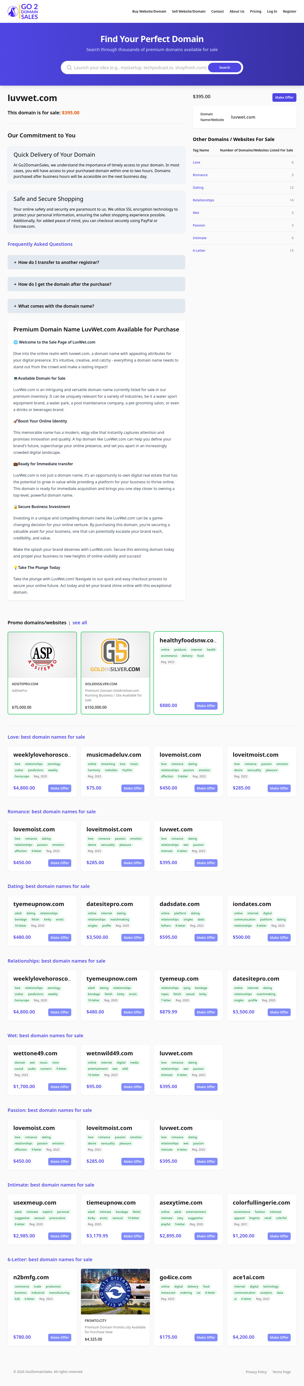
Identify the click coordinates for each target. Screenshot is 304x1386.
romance (177, 764)
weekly (53, 770)
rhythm (127, 770)
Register (289, 11)
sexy (180, 1218)
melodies (111, 770)
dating (192, 764)
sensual (39, 1218)
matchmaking (119, 919)
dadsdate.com (180, 904)
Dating (198, 187)
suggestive (22, 1218)
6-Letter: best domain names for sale (50, 1259)
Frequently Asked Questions (40, 244)
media (134, 1063)
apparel (239, 1218)
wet (185, 845)
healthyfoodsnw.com (189, 640)
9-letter (183, 776)
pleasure (272, 770)
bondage (21, 919)
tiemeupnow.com (111, 1202)
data (280, 1293)
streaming (108, 764)
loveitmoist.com (256, 754)
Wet (196, 212)
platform (180, 913)
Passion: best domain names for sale (50, 1110)
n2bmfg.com (31, 1277)
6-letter (182, 851)
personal (63, 1212)
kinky (47, 919)
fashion (260, 1212)
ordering (186, 1293)
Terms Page (281, 1372)
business (21, 1293)
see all (79, 622)
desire (238, 770)
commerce (22, 1286)
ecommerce (169, 656)
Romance (200, 175)
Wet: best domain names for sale (45, 1035)
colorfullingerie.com (261, 1202)
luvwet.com (32, 98)
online (165, 650)
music (134, 764)
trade (37, 1286)
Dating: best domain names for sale (49, 886)
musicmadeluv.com (113, 754)
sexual (190, 994)
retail (267, 1218)
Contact (217, 11)
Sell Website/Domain (188, 11)
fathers (166, 926)
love (17, 764)
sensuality (254, 770)
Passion (199, 225)
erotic (60, 919)
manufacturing (59, 1293)
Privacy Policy (256, 1372)
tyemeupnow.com (38, 904)
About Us (237, 11)
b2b (17, 1299)
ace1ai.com (249, 1277)
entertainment (98, 1069)
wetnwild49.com (109, 1053)
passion (188, 770)
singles (92, 926)
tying (186, 988)
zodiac (19, 770)
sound (19, 1069)
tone (55, 1063)
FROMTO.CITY (95, 1320)
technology (270, 1286)
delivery (187, 656)
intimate (166, 851)
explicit (47, 1212)
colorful (281, 1218)
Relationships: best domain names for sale (56, 961)
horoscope (22, 776)
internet (196, 650)
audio (32, 1069)
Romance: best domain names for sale (52, 811)
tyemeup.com (179, 978)
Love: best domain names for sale (46, 737)
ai (235, 1299)
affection (167, 776)
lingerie (254, 1218)
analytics (266, 1293)
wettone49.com (35, 1053)
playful (165, 1224)
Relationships (203, 200)
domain (20, 1063)
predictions (35, 770)
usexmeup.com (34, 1202)
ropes (165, 994)
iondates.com (252, 904)
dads (201, 919)
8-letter (180, 926)
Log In (272, 11)
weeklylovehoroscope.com (51, 754)
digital (267, 913)
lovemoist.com (180, 754)
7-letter (166, 1000)
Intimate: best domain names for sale (51, 1185)
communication (245, 919)
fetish (35, 919)
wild (125, 1069)
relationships (34, 764)
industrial (37, 1293)
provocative (57, 1218)
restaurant (168, 1293)
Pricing (255, 11)
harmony (94, 770)
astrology (54, 764)
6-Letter (199, 250)
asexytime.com (181, 1202)
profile (106, 926)
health (211, 650)
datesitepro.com (109, 904)
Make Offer (284, 97)
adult (18, 913)
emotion (204, 770)
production (53, 1286)
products (180, 650)
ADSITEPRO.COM (25, 684)
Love (196, 162)
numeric (46, 1069)
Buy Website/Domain (149, 11)
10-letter (20, 926)
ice (198, 1293)
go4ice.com (176, 1277)
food (200, 656)
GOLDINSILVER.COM (101, 684)
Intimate (200, 238)
